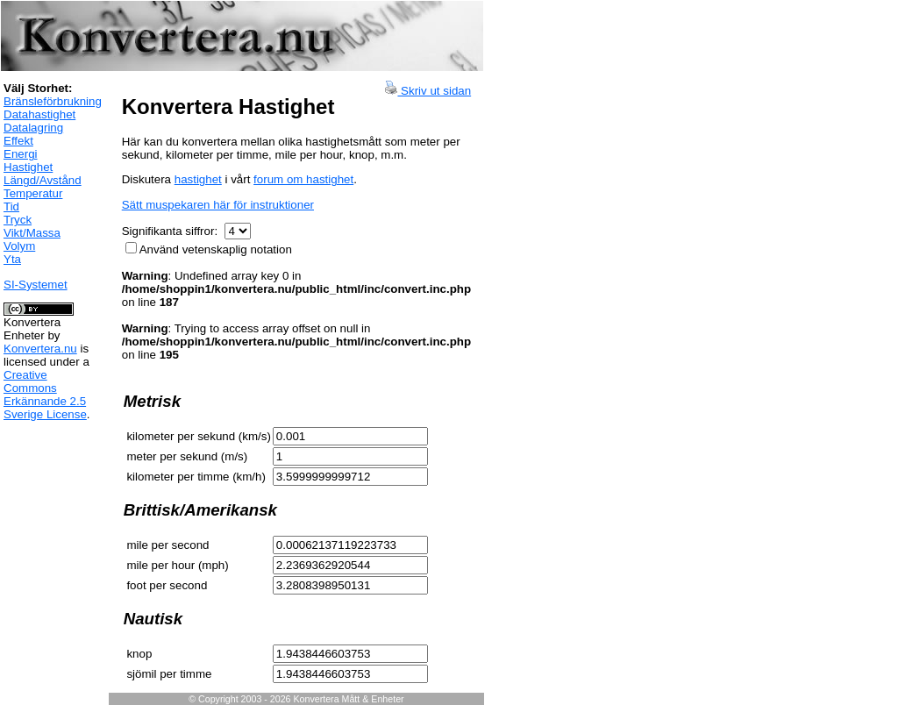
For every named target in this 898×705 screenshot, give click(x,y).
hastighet (198, 179)
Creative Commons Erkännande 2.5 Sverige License (45, 394)
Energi (21, 153)
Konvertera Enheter (32, 329)
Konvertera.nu (40, 348)
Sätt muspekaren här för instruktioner (218, 204)
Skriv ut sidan (428, 90)
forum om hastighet (303, 179)
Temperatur (33, 193)
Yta (12, 259)
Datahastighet (39, 114)
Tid (11, 206)
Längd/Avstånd (43, 180)
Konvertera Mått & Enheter (348, 699)
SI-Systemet (36, 284)
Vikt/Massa (32, 232)
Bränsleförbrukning (53, 101)
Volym (19, 246)
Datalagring (33, 127)
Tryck (18, 219)
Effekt (18, 140)
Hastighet (28, 167)
